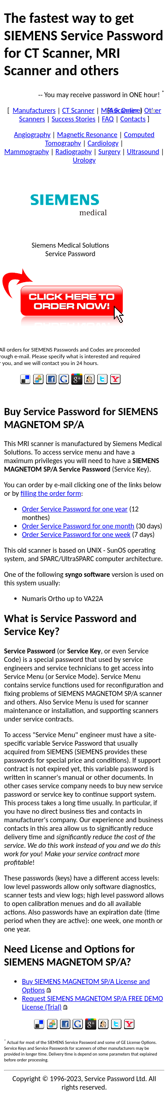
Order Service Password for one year (75, 509)
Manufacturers (34, 110)
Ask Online (124, 110)
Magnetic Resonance (87, 134)
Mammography (26, 151)
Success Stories (73, 119)
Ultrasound (143, 151)
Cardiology (102, 143)
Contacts (132, 119)
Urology (84, 160)
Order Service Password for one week (76, 534)
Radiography (74, 151)
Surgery (109, 151)
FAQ (108, 119)
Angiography (32, 134)
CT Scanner (78, 110)
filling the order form (51, 493)
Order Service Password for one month (78, 526)
